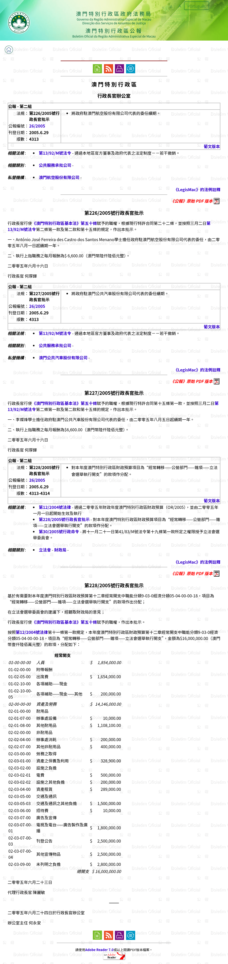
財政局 (60, 550)
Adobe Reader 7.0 (99, 949)
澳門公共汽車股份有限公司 (63, 357)
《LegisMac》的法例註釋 (197, 189)
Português (196, 6)
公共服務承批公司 (55, 165)
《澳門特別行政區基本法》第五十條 (64, 223)
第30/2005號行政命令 (59, 531)
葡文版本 (212, 146)
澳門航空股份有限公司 (59, 177)
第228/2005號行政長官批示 (64, 519)
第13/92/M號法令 (55, 153)
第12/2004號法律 (55, 507)
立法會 (45, 550)
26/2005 (37, 126)
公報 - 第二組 (20, 106)
